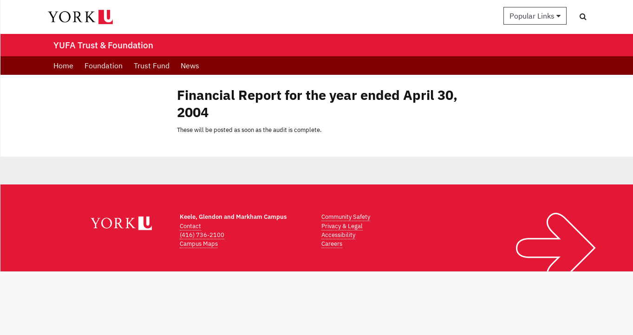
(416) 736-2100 (202, 235)
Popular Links (535, 15)
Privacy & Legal (342, 226)
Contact (190, 226)
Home (63, 65)
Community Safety (345, 217)
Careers (331, 244)
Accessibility (338, 235)
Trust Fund (152, 65)
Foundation (104, 65)
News (190, 65)
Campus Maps (199, 244)
